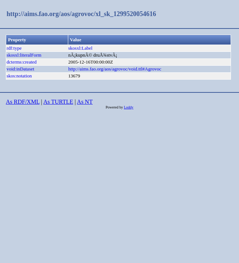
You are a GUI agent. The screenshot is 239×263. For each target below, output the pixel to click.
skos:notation (19, 76)
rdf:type (14, 48)
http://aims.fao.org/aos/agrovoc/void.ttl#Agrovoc (114, 69)
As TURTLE (58, 102)
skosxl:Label (80, 48)
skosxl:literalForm (24, 55)
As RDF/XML (22, 102)
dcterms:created (21, 62)
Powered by (114, 107)
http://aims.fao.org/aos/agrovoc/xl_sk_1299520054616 (81, 14)
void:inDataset (20, 69)
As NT (85, 102)
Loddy (128, 107)
